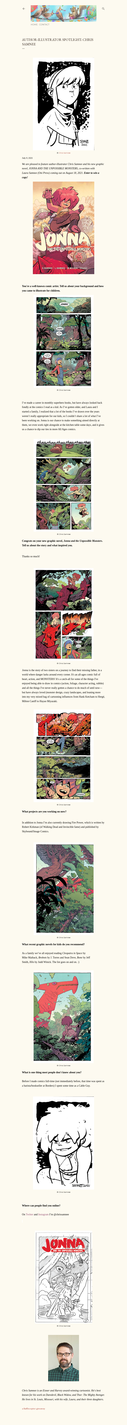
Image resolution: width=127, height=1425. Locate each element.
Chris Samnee (64, 153)
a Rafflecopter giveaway (33, 1408)
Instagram (43, 1214)
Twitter (29, 1214)
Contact (44, 24)
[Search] (103, 8)
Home (34, 24)
